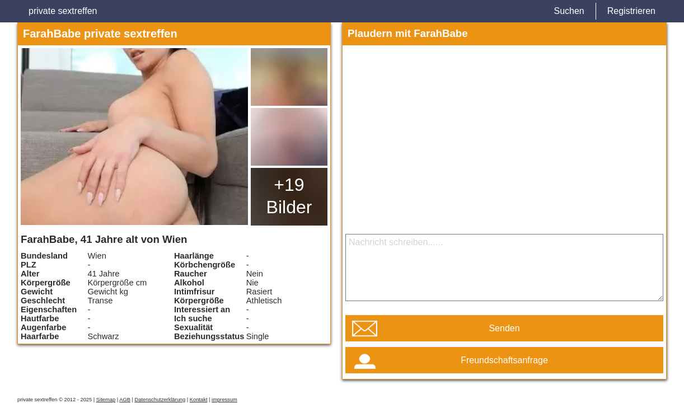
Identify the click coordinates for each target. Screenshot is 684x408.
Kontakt (199, 399)
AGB (124, 399)
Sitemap (105, 399)
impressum (224, 399)
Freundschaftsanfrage (504, 360)
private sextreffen (63, 11)
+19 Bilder (289, 196)
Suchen (569, 11)
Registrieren (631, 11)
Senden (504, 328)
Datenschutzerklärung (159, 399)
